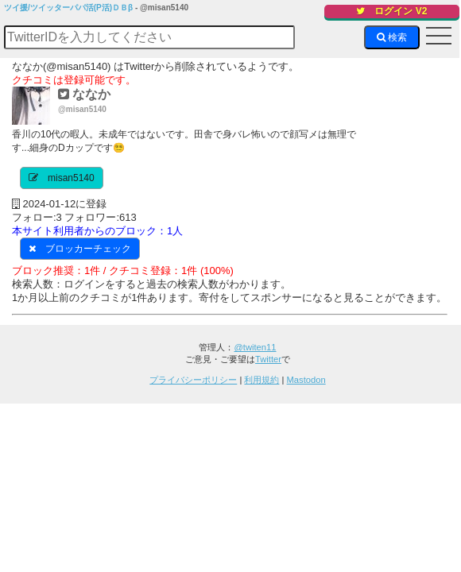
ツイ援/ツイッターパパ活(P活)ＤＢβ (68, 7)
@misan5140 (82, 109)
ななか (84, 94)
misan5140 (71, 178)
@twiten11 (255, 347)
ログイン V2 (391, 11)
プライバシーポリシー (193, 380)
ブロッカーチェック (88, 248)
